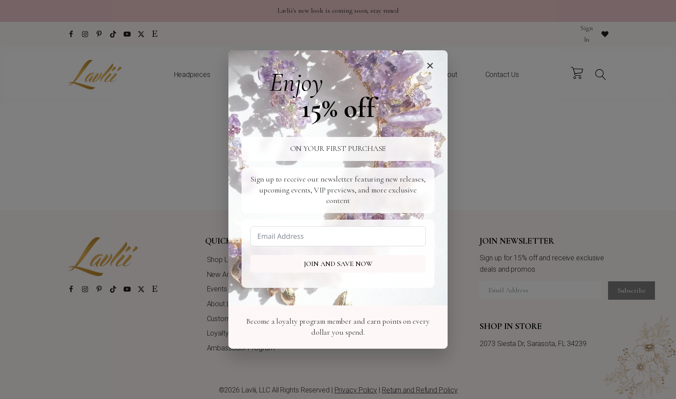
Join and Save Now (338, 263)
